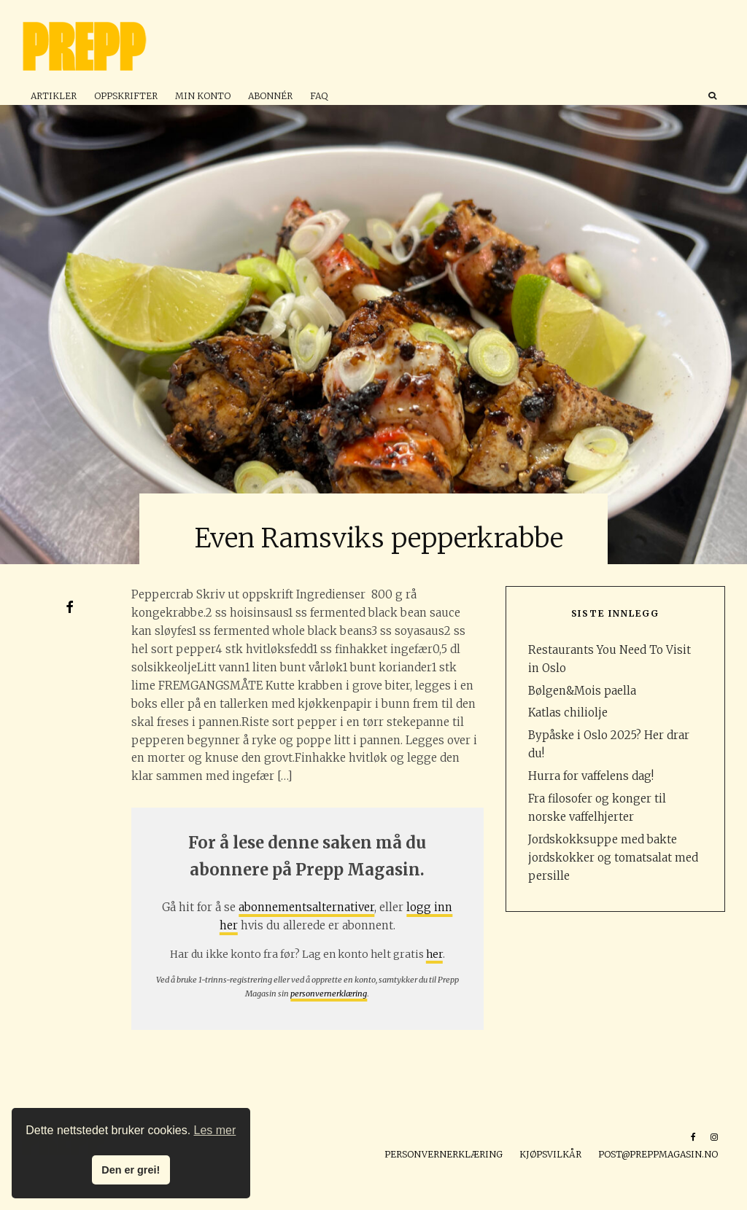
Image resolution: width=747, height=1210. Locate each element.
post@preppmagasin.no (658, 1154)
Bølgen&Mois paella (582, 691)
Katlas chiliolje (568, 712)
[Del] (69, 607)
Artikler (54, 95)
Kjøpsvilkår (550, 1154)
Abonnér (270, 95)
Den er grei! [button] (130, 1170)
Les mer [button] (215, 1130)
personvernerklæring (328, 993)
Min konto (203, 95)
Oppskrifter (126, 95)
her (434, 954)
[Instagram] (714, 1137)
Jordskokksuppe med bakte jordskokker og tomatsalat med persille (613, 857)
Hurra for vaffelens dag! (591, 776)
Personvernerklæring (443, 1154)
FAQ (319, 95)
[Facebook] (693, 1137)
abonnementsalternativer (306, 907)
